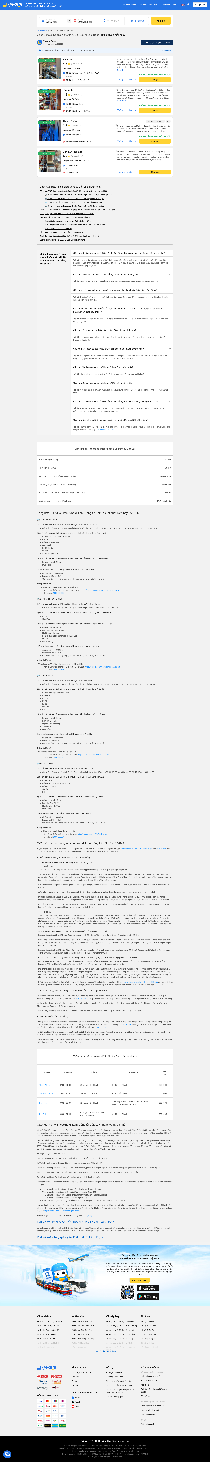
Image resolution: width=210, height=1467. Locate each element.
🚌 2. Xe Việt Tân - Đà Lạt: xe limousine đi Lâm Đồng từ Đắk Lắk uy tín (74, 198)
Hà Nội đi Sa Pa (147, 1330)
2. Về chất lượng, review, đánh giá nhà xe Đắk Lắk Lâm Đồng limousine (75, 225)
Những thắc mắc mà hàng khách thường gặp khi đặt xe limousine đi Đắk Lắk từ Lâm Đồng (77, 210)
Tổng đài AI (145, 1396)
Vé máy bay (112, 1316)
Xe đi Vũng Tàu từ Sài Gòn (48, 1326)
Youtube (78, 1406)
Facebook (79, 1398)
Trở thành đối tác (170, 5)
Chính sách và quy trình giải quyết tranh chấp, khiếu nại (120, 1391)
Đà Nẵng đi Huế (147, 1343)
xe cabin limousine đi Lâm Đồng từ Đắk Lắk (139, 982)
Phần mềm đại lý (148, 1414)
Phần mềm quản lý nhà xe (151, 1376)
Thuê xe (145, 1316)
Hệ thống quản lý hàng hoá (153, 1402)
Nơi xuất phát (50, 19)
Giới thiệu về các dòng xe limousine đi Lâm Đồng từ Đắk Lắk (65, 217)
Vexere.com (161, 849)
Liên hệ (75, 1385)
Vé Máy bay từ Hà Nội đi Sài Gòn (120, 1321)
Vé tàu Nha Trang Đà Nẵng (83, 1339)
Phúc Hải (43, 1103)
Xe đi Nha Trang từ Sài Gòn (48, 1330)
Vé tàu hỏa (78, 1316)
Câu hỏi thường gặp (114, 1397)
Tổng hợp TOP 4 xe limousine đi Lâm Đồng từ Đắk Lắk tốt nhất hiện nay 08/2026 (73, 191)
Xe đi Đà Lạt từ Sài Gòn (47, 1334)
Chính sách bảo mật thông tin (118, 1381)
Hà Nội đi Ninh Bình (149, 1321)
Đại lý (143, 1420)
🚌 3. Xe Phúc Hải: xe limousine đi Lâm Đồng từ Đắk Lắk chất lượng (73, 202)
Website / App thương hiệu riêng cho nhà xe (156, 1390)
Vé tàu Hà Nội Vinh (79, 1347)
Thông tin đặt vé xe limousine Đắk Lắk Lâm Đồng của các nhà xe (67, 213)
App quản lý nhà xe (149, 1381)
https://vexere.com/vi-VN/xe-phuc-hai (93, 755)
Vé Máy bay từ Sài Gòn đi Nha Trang (121, 1326)
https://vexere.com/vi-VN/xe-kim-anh (93, 834)
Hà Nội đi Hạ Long (148, 1326)
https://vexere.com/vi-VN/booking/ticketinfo (62, 1211)
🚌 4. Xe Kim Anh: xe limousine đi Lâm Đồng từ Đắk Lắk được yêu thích (75, 206)
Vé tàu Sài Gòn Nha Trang (82, 1321)
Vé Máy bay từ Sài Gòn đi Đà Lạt (120, 1339)
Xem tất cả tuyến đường (105, 1351)
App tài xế (145, 1385)
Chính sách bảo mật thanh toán (119, 1385)
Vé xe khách (42, 31)
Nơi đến (80, 19)
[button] (122, 253)
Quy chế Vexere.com (114, 1377)
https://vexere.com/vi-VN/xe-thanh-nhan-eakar (100, 590)
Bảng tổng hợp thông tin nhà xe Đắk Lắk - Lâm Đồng (62, 232)
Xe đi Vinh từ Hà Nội (45, 1347)
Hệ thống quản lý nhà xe (152, 1372)
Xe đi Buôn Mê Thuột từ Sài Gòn (50, 1321)
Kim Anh (42, 1114)
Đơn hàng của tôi (129, 5)
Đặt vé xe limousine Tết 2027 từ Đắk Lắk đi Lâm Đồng (62, 240)
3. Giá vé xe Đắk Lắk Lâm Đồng (58, 229)
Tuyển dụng (77, 1377)
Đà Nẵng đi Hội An (148, 1339)
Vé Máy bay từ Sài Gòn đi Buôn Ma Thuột (121, 1348)
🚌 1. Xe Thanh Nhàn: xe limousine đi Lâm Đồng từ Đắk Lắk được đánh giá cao (78, 195)
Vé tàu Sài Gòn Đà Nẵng (82, 1330)
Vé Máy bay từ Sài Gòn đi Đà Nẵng (120, 1334)
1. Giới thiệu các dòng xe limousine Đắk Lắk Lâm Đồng (68, 221)
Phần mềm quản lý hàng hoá (153, 1406)
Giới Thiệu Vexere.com (81, 1372)
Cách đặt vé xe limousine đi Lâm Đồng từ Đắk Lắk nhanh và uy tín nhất (69, 236)
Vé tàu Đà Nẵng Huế (80, 1343)
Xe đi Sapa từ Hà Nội (46, 1339)
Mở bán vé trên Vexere (149, 5)
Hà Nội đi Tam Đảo (148, 1334)
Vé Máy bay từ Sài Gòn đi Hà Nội (120, 1330)
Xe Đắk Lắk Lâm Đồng (105, 430)
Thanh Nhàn (44, 1085)
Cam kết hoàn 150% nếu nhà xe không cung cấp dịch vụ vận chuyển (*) (42, 4)
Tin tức (74, 1381)
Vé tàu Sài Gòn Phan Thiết (83, 1326)
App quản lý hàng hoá (150, 1410)
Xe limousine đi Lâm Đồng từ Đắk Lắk (136, 849)
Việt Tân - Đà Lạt (46, 1093)
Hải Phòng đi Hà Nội (149, 1347)
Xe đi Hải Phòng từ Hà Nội (48, 1343)
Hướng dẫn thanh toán (115, 1372)
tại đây (90, 1215)
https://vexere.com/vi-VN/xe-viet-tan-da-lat (102, 667)
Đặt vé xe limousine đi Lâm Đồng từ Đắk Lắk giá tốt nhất (70, 186)
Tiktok (77, 1402)
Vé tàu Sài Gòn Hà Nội (81, 1334)
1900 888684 (58, 593)
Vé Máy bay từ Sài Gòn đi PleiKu (119, 1343)
